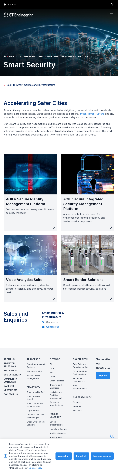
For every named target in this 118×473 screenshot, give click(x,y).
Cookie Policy (35, 468)
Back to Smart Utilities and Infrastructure (29, 84)
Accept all (63, 456)
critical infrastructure (93, 115)
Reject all (81, 456)
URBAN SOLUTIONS (34, 56)
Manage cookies (102, 456)
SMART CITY (15, 56)
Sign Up (103, 375)
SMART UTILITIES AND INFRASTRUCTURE (67, 56)
